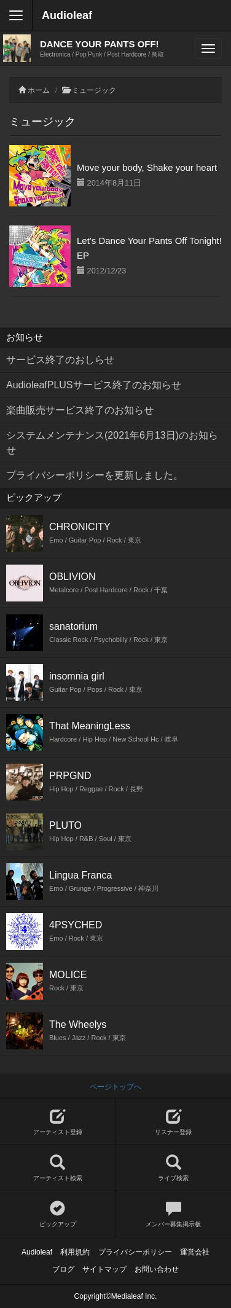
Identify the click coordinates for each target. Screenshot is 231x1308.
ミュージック (94, 90)
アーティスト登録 (57, 1122)
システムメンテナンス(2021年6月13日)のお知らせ (112, 442)
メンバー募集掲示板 (173, 1214)
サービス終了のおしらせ (60, 359)
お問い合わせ (157, 1269)
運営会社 (194, 1252)
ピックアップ (57, 1214)
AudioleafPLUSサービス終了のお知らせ (93, 385)
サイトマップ (104, 1269)
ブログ (63, 1269)
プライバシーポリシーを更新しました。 (94, 475)
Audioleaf (67, 15)
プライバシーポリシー (135, 1252)
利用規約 (75, 1252)
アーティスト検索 (57, 1168)
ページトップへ (115, 1087)
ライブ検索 (173, 1168)
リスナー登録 (173, 1122)
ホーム (39, 90)
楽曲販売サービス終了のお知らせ (80, 410)
